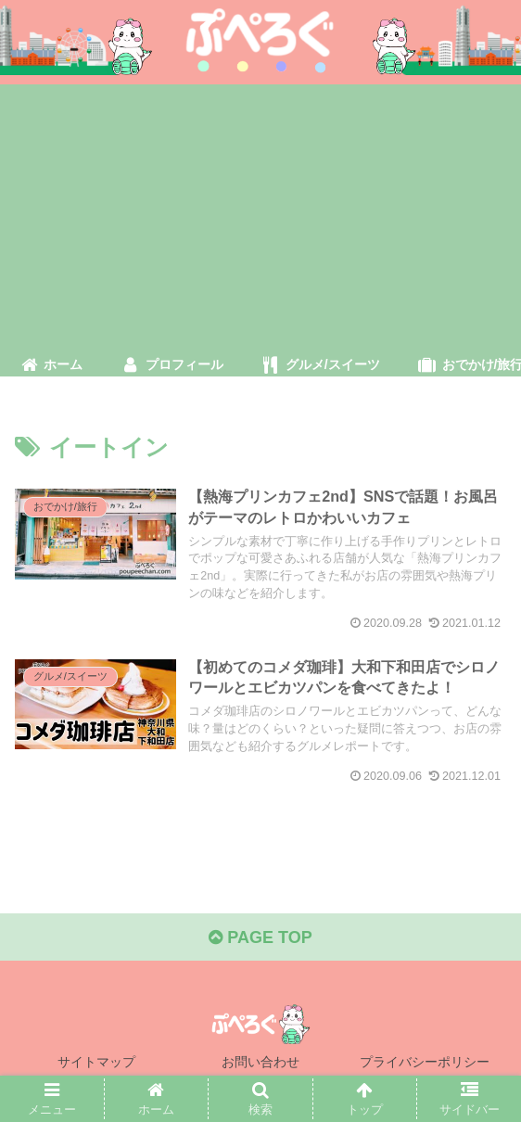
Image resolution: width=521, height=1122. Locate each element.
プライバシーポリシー (424, 1061)
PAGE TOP (260, 937)
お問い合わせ (260, 1061)
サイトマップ (96, 1061)
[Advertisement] (260, 214)
